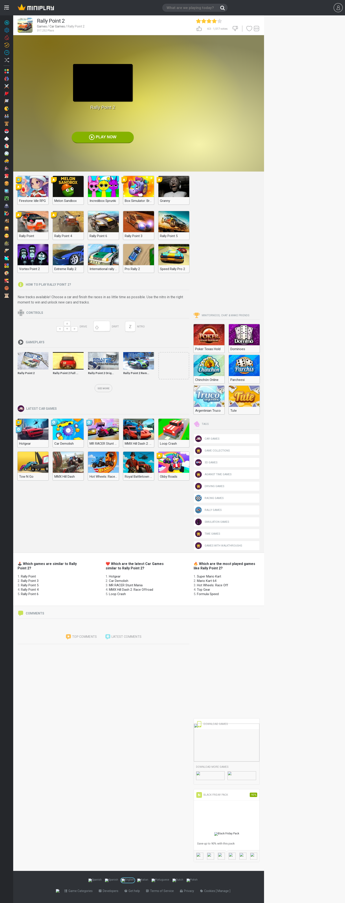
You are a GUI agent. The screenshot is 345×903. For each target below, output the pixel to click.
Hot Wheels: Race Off (212, 585)
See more (103, 388)
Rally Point (28, 576)
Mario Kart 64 (206, 581)
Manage (224, 891)
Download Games (212, 724)
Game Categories (79, 891)
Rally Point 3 (30, 581)
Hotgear (115, 576)
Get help (133, 891)
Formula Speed (208, 594)
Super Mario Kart (209, 576)
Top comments (81, 637)
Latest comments (123, 637)
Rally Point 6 (30, 594)
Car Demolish (118, 581)
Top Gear (203, 590)
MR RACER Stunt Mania (126, 585)
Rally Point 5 (30, 585)
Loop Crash (117, 594)
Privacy (188, 891)
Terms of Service (161, 891)
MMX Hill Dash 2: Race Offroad (131, 590)
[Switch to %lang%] (95, 880)
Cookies (209, 891)
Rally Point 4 (30, 590)
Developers (109, 891)
